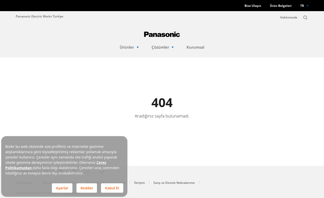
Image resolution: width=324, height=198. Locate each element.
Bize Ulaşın (253, 6)
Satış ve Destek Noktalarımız (174, 183)
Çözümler (163, 47)
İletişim (139, 183)
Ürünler (129, 47)
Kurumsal (195, 47)
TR (302, 6)
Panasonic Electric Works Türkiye (39, 16)
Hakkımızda (288, 17)
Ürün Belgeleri (281, 6)
